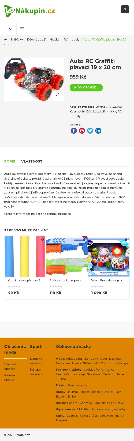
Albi (79, 409)
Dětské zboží (36, 39)
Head (60, 374)
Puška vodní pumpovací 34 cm (71, 280)
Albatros (72, 415)
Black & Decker (102, 392)
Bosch (85, 392)
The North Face (113, 374)
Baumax (73, 392)
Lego (110, 403)
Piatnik (89, 409)
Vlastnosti (32, 161)
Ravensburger (106, 409)
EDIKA (119, 415)
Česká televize (102, 415)
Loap (81, 374)
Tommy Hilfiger (118, 363)
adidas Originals (76, 358)
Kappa (70, 374)
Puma (61, 379)
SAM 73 (99, 363)
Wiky (122, 409)
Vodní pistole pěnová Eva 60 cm (30, 280)
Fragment (63, 420)
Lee (67, 363)
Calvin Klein (99, 358)
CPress (85, 415)
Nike (59, 363)
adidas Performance (99, 369)
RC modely (71, 39)
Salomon (93, 374)
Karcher (82, 385)
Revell (121, 403)
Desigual (115, 358)
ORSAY (87, 363)
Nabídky (17, 39)
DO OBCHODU (88, 87)
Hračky (54, 39)
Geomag (86, 403)
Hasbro (72, 403)
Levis (75, 363)
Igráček (99, 403)
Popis (9, 161)
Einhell (72, 396)
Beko (71, 385)
